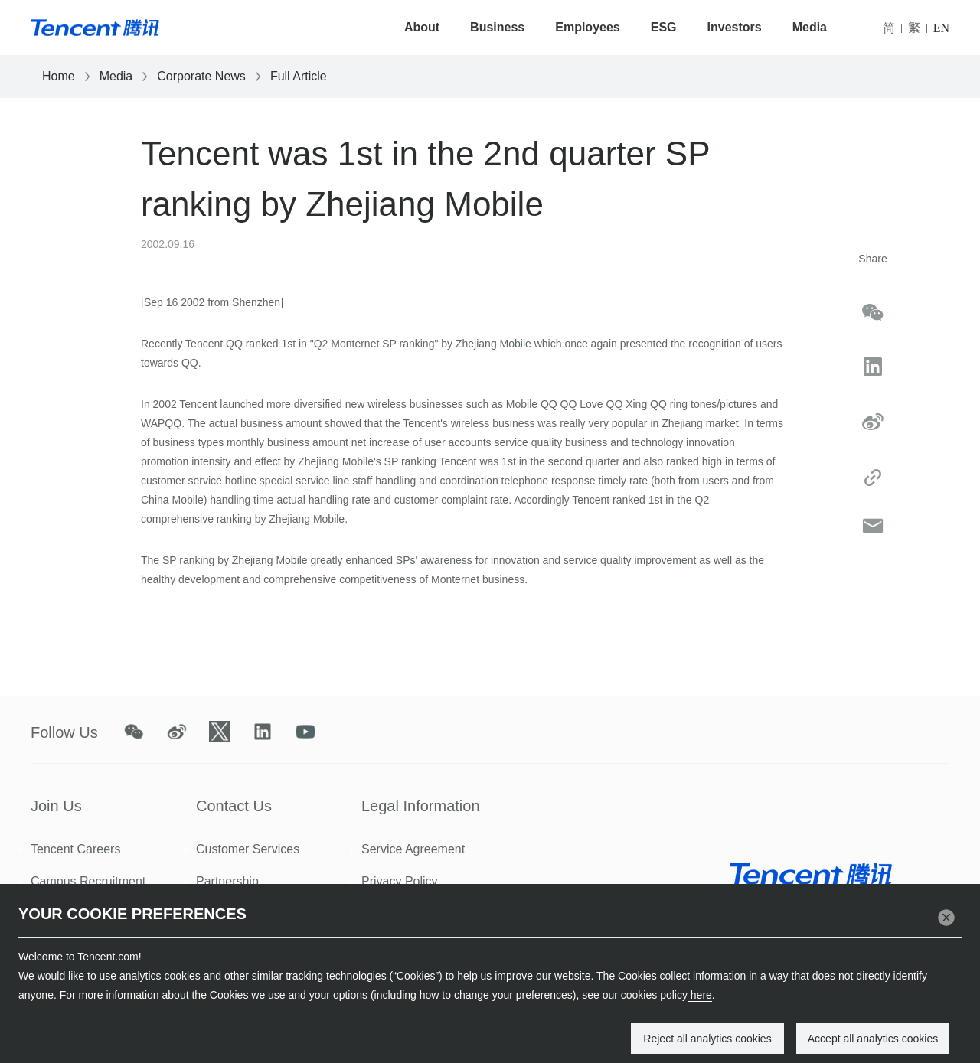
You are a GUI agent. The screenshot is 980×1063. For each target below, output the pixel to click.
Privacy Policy (399, 881)
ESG (664, 27)
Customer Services (247, 849)
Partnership (227, 881)
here (700, 995)
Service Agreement (413, 849)
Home (58, 76)
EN (941, 27)
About (421, 27)
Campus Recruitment (88, 881)
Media (809, 27)
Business (497, 27)
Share (872, 259)
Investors (734, 27)
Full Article (298, 76)
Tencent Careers (75, 849)
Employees (587, 27)
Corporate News (201, 76)
